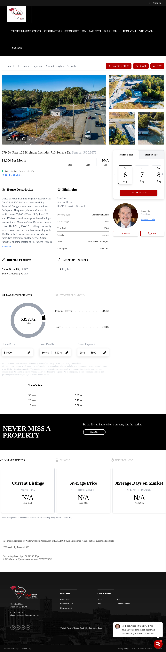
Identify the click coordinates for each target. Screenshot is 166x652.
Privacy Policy (123, 649)
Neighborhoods (66, 608)
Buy (99, 604)
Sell (118, 599)
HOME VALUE (130, 31)
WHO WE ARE (146, 31)
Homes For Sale (66, 604)
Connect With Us (123, 604)
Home (100, 599)
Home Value (65, 599)
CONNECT (17, 48)
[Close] (160, 625)
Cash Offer (95, 31)
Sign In (155, 3)
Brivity (16, 649)
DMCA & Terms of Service (142, 649)
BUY (84, 31)
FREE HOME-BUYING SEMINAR (26, 31)
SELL (116, 31)
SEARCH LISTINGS (53, 31)
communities (71, 31)
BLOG (107, 31)
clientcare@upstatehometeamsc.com (24, 615)
